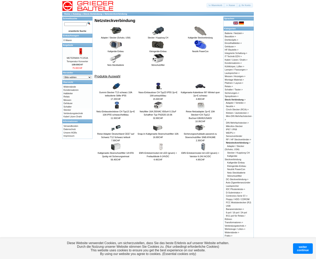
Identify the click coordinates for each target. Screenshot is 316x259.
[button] (216, 5)
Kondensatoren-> (233, 63)
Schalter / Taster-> (234, 89)
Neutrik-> (230, 106)
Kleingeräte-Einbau (236, 166)
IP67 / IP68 (231, 129)
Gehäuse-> (230, 46)
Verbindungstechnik (73, 113)
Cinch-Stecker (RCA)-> (237, 109)
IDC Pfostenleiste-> (235, 189)
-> (235, 99)
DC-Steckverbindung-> (237, 179)
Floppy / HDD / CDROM (237, 199)
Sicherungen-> (232, 93)
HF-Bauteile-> (231, 49)
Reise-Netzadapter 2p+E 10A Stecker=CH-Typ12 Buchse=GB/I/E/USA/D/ (200, 114)
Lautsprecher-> (232, 73)
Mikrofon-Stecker (234, 126)
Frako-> (228, 235)
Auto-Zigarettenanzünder (238, 182)
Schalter (67, 106)
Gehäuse (68, 103)
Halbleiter (68, 93)
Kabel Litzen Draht (72, 116)
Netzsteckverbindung (116, 14)
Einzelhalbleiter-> (233, 43)
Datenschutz (69, 129)
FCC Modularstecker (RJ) (238, 202)
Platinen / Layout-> (234, 83)
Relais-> (229, 86)
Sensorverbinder (234, 136)
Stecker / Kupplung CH (238, 153)
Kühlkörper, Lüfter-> (234, 66)
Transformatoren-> (234, 222)
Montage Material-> (234, 79)
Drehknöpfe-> (231, 40)
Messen (67, 100)
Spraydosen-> (232, 96)
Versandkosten (70, 126)
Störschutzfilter (234, 176)
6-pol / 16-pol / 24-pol (236, 212)
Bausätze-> (230, 36)
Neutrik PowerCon (236, 169)
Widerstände (69, 87)
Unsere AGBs (70, 132)
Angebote (68, 45)
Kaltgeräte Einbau (236, 162)
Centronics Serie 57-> (236, 196)
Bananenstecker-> (235, 209)
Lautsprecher (232, 186)
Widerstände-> (232, 232)
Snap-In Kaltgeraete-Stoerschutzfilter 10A (157, 134)
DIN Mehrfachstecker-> (237, 123)
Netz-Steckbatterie (236, 172)
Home (67, 14)
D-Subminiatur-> (234, 192)
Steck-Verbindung (92, 14)
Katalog (77, 14)
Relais (66, 96)
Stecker (67, 110)
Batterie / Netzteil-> (234, 33)
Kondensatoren (71, 90)
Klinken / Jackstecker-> (237, 113)
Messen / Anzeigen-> (235, 76)
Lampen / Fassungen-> (236, 69)
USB (228, 206)
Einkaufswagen (71, 35)
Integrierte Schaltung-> (236, 53)
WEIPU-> (230, 133)
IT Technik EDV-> (233, 56)
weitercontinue (303, 248)
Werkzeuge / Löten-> (235, 229)
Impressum (68, 136)
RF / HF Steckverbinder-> (238, 139)
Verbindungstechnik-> (235, 226)
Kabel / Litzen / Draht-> (236, 60)
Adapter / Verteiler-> (236, 103)
